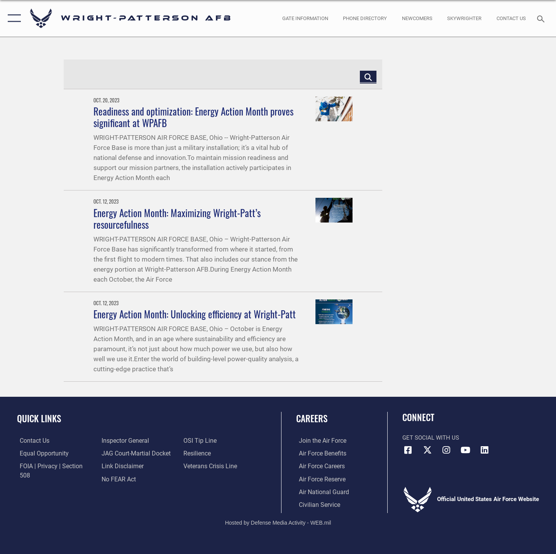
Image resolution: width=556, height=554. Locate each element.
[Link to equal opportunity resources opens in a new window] (40, 453)
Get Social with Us (430, 437)
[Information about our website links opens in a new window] (121, 453)
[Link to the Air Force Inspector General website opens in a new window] (40, 478)
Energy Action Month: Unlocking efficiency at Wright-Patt (194, 314)
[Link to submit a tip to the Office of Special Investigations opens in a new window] (116, 478)
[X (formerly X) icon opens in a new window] (427, 450)
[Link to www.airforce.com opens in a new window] (319, 440)
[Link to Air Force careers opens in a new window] (318, 465)
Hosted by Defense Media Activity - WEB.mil (278, 522)
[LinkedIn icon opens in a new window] (484, 450)
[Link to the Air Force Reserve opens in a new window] (319, 478)
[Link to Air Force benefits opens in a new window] (319, 453)
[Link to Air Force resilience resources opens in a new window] (197, 440)
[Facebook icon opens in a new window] (408, 450)
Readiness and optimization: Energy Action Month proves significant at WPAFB (193, 117)
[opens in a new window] (305, 18)
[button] (12, 18)
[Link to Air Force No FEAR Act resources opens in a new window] (117, 465)
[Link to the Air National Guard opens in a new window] (320, 491)
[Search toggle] (542, 18)
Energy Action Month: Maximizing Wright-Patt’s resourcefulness (177, 218)
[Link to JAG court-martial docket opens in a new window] (134, 440)
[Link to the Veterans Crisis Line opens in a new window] (210, 453)
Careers (311, 418)
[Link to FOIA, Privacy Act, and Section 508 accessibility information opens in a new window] (52, 465)
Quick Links (39, 418)
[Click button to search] (368, 77)
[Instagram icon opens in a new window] (446, 450)
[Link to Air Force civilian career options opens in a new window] (316, 503)
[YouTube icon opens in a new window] (465, 450)
